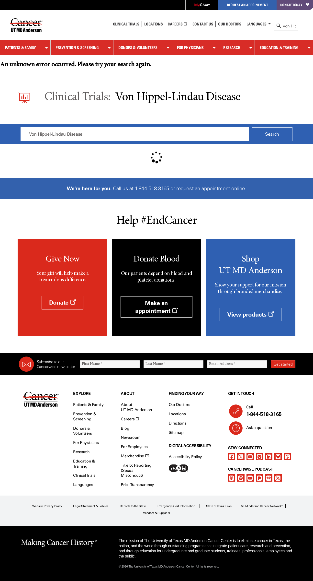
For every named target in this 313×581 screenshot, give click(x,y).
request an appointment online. (211, 188)
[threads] (287, 456)
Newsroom (130, 437)
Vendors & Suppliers (156, 513)
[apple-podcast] (231, 478)
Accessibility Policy (185, 456)
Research (231, 47)
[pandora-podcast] (259, 478)
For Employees (134, 446)
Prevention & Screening (77, 47)
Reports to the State (133, 506)
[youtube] (250, 456)
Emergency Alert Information (176, 506)
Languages (256, 24)
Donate (62, 302)
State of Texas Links (219, 506)
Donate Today (294, 5)
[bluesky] (278, 456)
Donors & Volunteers (137, 47)
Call (268, 411)
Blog (125, 428)
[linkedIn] (268, 456)
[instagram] (259, 456)
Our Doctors (229, 24)
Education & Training (279, 47)
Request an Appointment (247, 5)
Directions (178, 423)
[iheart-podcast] (268, 478)
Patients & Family (20, 47)
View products (250, 314)
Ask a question (256, 429)
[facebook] (231, 456)
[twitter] (241, 456)
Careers (177, 24)
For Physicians (190, 47)
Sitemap (176, 432)
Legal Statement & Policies (90, 506)
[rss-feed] (278, 478)
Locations (177, 414)
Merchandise (135, 456)
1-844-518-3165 (152, 188)
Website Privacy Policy (47, 506)
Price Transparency (137, 484)
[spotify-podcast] (241, 478)
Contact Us (202, 24)
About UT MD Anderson (136, 407)
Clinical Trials (126, 24)
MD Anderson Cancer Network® (262, 506)
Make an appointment (156, 306)
